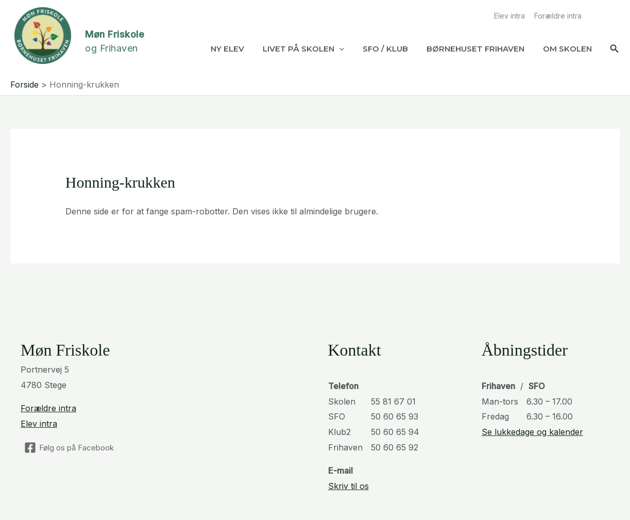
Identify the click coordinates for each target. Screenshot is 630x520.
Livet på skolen (303, 49)
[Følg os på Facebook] (69, 448)
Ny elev (227, 49)
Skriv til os (348, 486)
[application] (339, 49)
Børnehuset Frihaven (475, 49)
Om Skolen (567, 49)
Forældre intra (558, 15)
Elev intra (509, 15)
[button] (614, 48)
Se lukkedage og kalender (532, 432)
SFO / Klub (385, 49)
